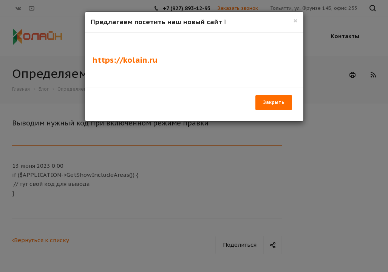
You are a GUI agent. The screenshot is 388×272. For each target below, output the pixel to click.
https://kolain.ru (125, 60)
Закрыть (273, 102)
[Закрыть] (295, 21)
